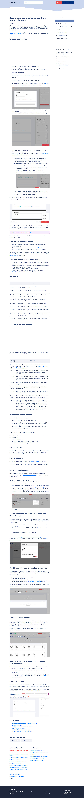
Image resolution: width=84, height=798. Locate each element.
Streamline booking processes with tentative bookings (24, 723)
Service (32, 793)
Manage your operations (21, 14)
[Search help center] (33, 2)
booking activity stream (35, 461)
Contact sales (67, 790)
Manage (45, 791)
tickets (46, 83)
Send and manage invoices (15, 759)
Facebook (20, 791)
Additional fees (39, 527)
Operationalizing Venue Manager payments (22, 731)
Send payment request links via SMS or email (22, 726)
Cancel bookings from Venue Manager (20, 729)
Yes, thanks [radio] (15, 740)
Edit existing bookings (17, 725)
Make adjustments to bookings (19, 271)
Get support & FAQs (47, 793)
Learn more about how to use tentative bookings (21, 232)
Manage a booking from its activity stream (18, 767)
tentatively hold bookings (16, 33)
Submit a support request (68, 2)
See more (11, 778)
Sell (31, 791)
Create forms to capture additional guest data (37, 487)
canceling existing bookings (33, 690)
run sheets (26, 85)
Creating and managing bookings (34, 14)
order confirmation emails (18, 85)
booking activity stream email (34, 581)
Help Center (12, 14)
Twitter (22, 791)
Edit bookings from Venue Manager (17, 776)
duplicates (40, 247)
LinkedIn (16, 791)
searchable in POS (37, 85)
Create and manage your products (37, 760)
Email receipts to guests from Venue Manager (19, 765)
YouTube (18, 791)
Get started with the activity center (37, 758)
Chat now (59, 2)
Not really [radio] (27, 740)
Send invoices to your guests (29, 475)
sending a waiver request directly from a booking (29, 537)
